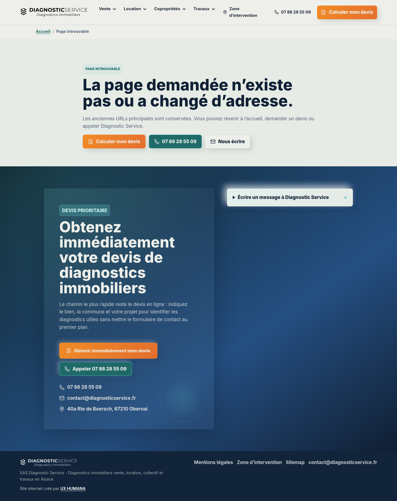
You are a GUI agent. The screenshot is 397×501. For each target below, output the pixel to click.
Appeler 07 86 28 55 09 (96, 370)
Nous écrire (227, 141)
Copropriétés (170, 8)
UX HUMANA (73, 488)
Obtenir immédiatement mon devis (108, 352)
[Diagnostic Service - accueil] (54, 12)
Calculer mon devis (347, 12)
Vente (107, 8)
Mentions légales (213, 462)
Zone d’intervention (240, 12)
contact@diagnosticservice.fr (98, 399)
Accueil (43, 31)
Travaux (204, 8)
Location (135, 8)
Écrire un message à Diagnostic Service (283, 199)
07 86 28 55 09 (292, 12)
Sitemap (295, 462)
